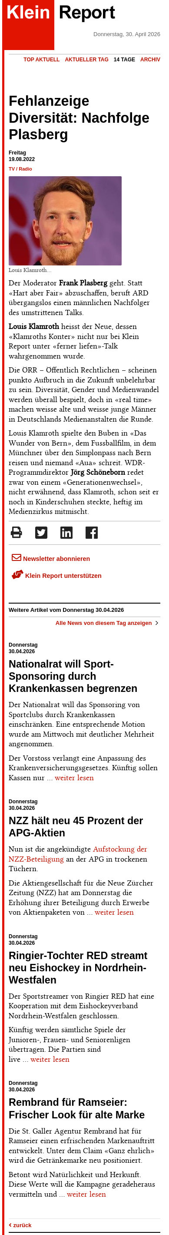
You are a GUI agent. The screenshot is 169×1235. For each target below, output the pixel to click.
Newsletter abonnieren (51, 558)
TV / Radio (20, 168)
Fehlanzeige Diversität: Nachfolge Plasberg (79, 118)
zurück (20, 1225)
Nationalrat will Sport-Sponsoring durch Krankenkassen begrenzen (73, 676)
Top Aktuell (41, 60)
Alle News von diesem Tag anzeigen (108, 623)
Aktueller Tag (86, 60)
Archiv (150, 60)
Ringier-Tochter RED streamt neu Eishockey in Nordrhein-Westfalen (78, 968)
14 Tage (124, 60)
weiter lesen (74, 777)
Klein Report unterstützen (57, 575)
